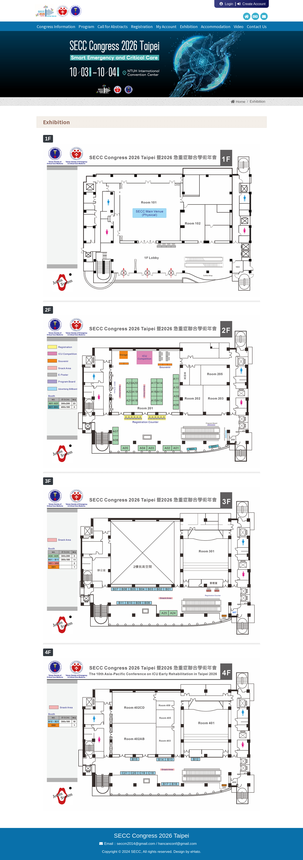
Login (226, 4)
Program (86, 26)
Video (238, 26)
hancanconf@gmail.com (177, 844)
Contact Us (256, 26)
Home (238, 102)
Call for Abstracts (113, 26)
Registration (142, 26)
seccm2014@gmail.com (136, 844)
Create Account (251, 4)
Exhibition (189, 26)
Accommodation (215, 26)
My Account (166, 26)
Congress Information (56, 26)
